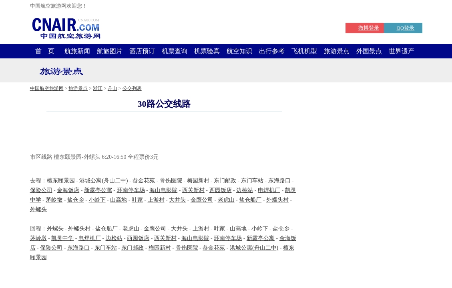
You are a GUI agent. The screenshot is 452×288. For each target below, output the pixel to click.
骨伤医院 (171, 181)
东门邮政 (225, 181)
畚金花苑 (144, 181)
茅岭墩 (54, 200)
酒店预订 (142, 51)
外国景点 (369, 51)
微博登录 (368, 28)
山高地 (118, 200)
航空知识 (239, 51)
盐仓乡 (75, 200)
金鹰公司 (202, 200)
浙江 (97, 88)
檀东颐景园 (61, 181)
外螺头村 (277, 200)
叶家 (137, 200)
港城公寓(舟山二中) (103, 181)
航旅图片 (110, 51)
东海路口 (279, 181)
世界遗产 (401, 51)
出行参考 (272, 51)
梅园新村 (198, 181)
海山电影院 (163, 190)
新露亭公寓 (98, 190)
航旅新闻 (77, 51)
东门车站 (252, 181)
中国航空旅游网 (47, 88)
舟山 (112, 88)
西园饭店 (220, 190)
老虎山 (226, 200)
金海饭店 (68, 190)
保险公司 (41, 190)
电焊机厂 (269, 190)
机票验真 (207, 51)
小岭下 (97, 200)
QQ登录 (406, 28)
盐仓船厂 (250, 200)
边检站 (244, 190)
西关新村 (193, 190)
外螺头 (38, 209)
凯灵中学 (62, 238)
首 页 (44, 51)
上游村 (156, 200)
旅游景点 (337, 51)
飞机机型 (304, 51)
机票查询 (174, 51)
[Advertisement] (164, 134)
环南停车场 (131, 190)
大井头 (177, 200)
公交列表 (132, 88)
